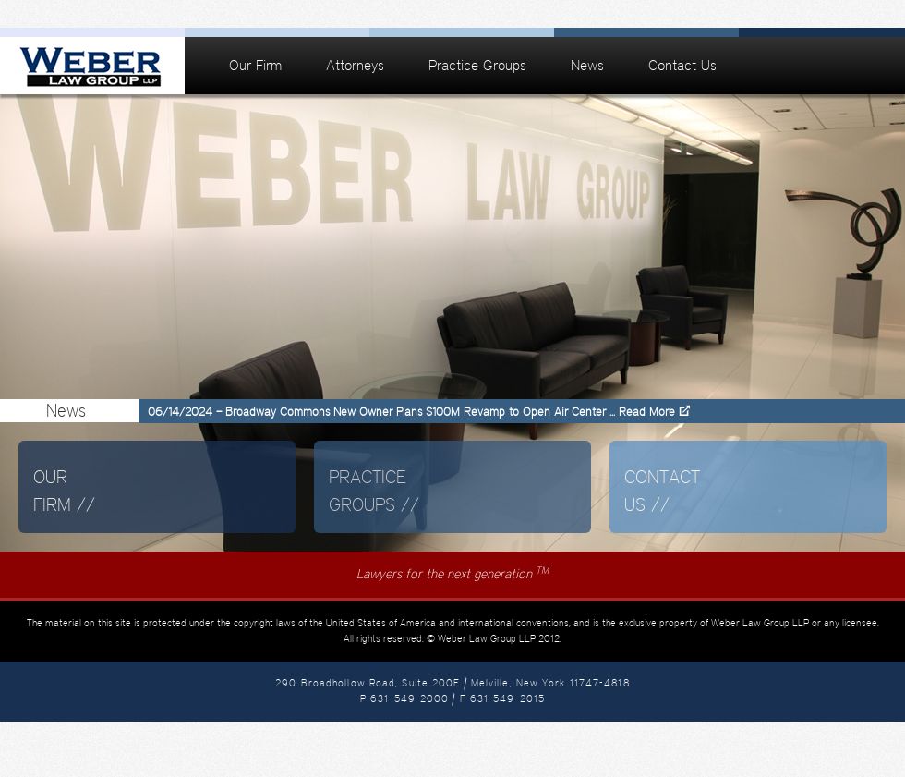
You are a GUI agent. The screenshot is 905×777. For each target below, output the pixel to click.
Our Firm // (64, 491)
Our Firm (255, 65)
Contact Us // (662, 491)
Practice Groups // (374, 491)
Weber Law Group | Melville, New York (92, 65)
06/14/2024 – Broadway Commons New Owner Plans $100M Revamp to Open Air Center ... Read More (411, 412)
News (587, 65)
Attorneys (355, 65)
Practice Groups (477, 65)
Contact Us (682, 65)
